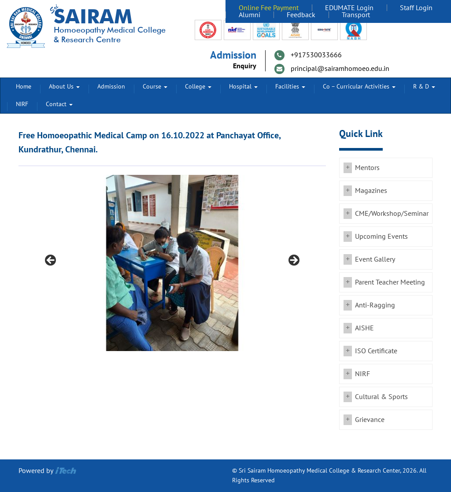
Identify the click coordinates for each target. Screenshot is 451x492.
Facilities (290, 86)
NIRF (22, 104)
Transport (356, 15)
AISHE (364, 328)
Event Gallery (375, 259)
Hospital (243, 86)
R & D (424, 86)
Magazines (371, 191)
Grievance (369, 420)
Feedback (301, 15)
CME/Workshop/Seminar (392, 214)
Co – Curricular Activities (359, 86)
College (198, 86)
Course (155, 86)
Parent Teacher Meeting (390, 282)
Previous (51, 260)
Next (293, 260)
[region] (172, 263)
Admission (111, 86)
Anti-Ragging (375, 305)
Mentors (367, 168)
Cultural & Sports (381, 397)
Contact (59, 104)
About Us (64, 86)
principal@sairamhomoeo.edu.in (340, 69)
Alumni (249, 15)
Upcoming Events (381, 236)
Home (23, 86)
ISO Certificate (376, 351)
